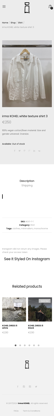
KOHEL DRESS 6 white (9, 327)
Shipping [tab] (27, 185)
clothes (16, 228)
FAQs (16, 411)
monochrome (41, 228)
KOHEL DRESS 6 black (35, 327)
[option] (27, 73)
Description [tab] (27, 181)
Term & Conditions (31, 411)
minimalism (27, 228)
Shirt (32, 225)
